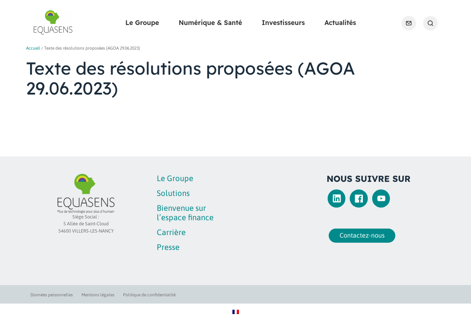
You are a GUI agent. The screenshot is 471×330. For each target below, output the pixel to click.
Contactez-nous (358, 235)
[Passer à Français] (236, 311)
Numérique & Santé (210, 22)
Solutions (173, 193)
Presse (168, 247)
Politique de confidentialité (149, 294)
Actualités (340, 22)
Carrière (171, 232)
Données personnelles (51, 294)
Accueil (33, 48)
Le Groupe (142, 22)
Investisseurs (283, 22)
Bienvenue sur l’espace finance (185, 212)
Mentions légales (97, 294)
